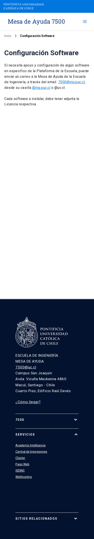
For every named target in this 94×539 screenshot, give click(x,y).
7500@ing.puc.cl (71, 82)
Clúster (20, 458)
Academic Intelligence (30, 445)
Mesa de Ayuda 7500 (36, 21)
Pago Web (22, 464)
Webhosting (23, 477)
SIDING (20, 470)
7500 (19, 419)
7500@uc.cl (25, 367)
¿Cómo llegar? (28, 402)
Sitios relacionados (36, 518)
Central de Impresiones (31, 451)
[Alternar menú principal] (85, 21)
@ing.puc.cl (41, 88)
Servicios (25, 434)
